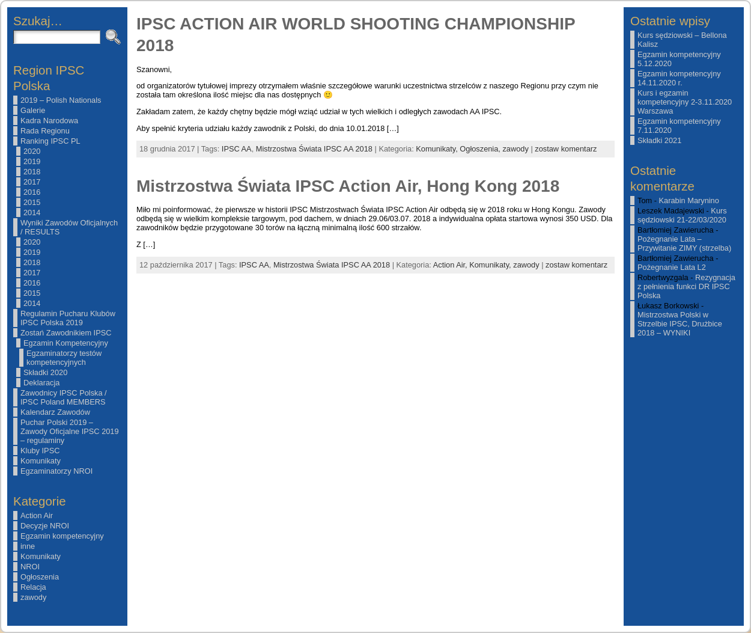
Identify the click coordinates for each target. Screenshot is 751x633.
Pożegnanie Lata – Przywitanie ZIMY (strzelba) (684, 243)
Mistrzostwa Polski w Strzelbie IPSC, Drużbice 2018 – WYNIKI (679, 323)
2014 (31, 212)
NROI (30, 566)
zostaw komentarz (566, 148)
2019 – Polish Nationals (60, 100)
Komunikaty (40, 460)
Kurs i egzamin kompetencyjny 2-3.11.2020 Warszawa (684, 101)
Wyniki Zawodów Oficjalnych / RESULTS (69, 227)
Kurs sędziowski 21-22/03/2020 (682, 215)
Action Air (36, 515)
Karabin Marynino (689, 200)
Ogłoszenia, (481, 148)
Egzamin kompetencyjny (62, 535)
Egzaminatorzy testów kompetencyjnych (64, 358)
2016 (31, 192)
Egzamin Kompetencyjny (65, 342)
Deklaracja (41, 382)
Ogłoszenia (39, 576)
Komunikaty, (438, 148)
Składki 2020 (45, 372)
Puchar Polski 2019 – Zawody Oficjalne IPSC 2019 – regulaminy (69, 431)
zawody (33, 597)
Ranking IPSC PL (50, 140)
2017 (31, 181)
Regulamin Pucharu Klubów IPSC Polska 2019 (67, 318)
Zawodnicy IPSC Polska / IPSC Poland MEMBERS (63, 397)
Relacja (33, 587)
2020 (31, 151)
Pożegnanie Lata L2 (671, 267)
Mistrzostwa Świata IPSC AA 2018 (314, 148)
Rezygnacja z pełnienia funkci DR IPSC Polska (686, 286)
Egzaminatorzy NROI (56, 471)
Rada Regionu (45, 130)
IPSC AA (237, 148)
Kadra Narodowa (49, 120)
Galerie (32, 110)
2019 (31, 161)
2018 (31, 171)
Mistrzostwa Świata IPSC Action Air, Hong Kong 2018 (347, 186)
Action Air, (451, 264)
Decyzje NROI (44, 525)
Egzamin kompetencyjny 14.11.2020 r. (679, 78)
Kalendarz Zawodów (55, 412)
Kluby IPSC (39, 450)
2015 (31, 202)
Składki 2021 (659, 140)
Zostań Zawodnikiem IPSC (66, 332)
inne (27, 546)
